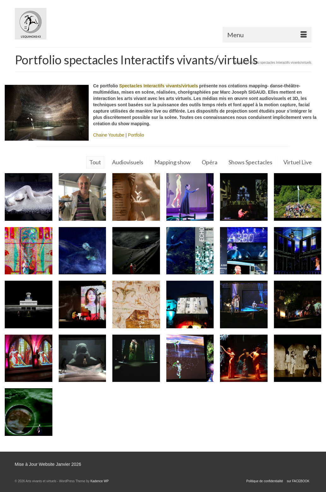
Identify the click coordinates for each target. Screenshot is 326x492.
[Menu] (266, 35)
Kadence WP (99, 481)
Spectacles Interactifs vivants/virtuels (158, 85)
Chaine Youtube (108, 135)
